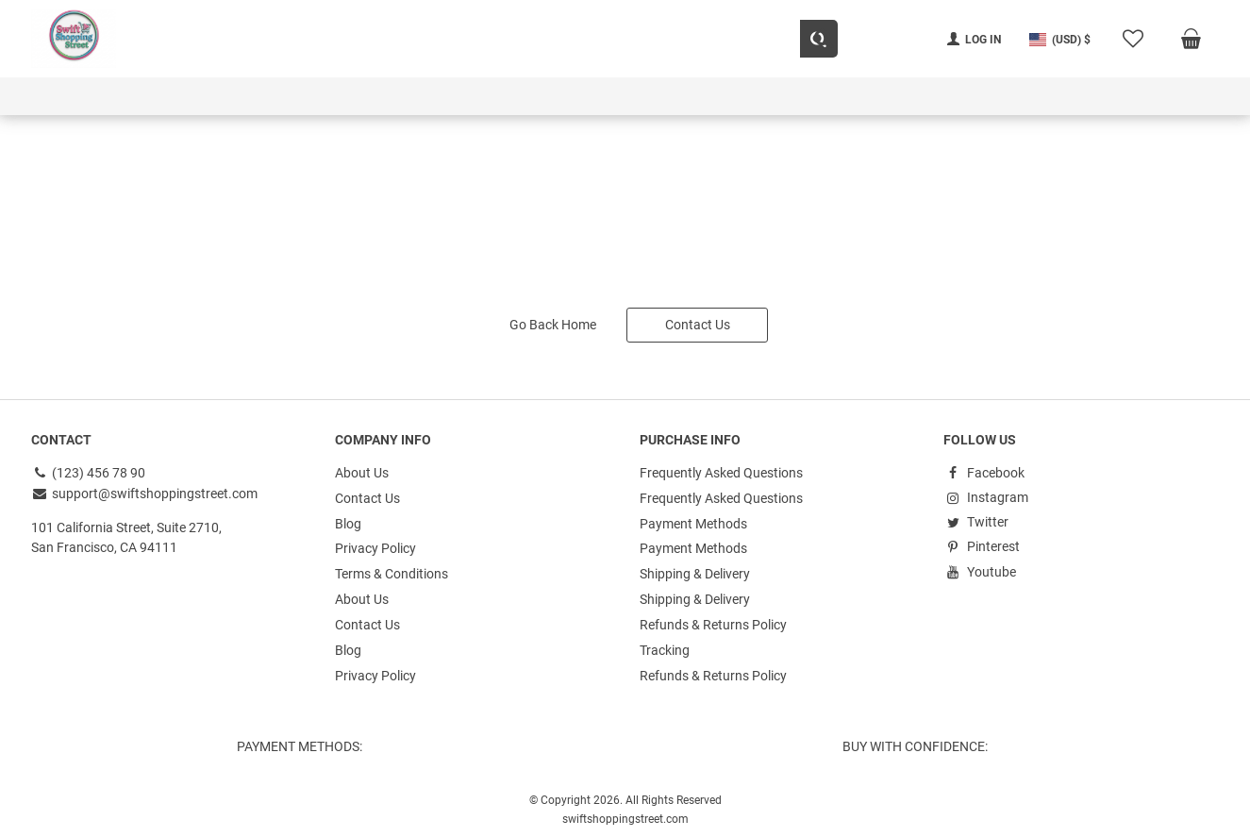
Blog (348, 519)
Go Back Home (552, 321)
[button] (1060, 39)
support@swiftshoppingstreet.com (144, 489)
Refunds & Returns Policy (713, 617)
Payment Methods (693, 519)
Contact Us (697, 321)
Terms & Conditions (391, 568)
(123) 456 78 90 (88, 469)
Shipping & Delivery (695, 568)
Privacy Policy (375, 543)
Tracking (665, 641)
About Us (362, 469)
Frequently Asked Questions (721, 469)
